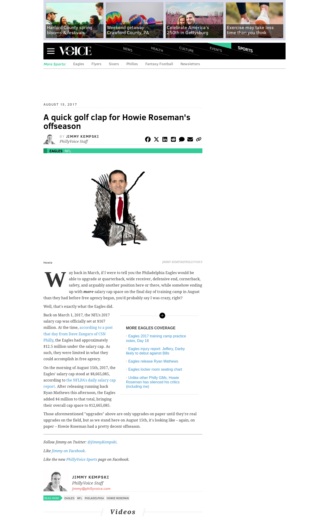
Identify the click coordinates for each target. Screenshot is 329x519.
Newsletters (190, 63)
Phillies (132, 63)
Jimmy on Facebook (68, 451)
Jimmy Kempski (82, 136)
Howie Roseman (118, 498)
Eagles (78, 63)
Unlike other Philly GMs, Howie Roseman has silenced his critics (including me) (153, 382)
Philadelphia (94, 498)
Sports (245, 49)
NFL (68, 150)
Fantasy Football (159, 63)
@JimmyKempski (102, 442)
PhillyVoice (75, 51)
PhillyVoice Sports (81, 459)
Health (157, 49)
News (127, 49)
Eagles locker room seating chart (155, 369)
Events (216, 49)
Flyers (96, 63)
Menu (51, 51)
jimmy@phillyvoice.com (91, 488)
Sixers (114, 63)
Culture (186, 49)
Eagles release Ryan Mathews (153, 361)
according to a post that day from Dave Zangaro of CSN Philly (78, 333)
